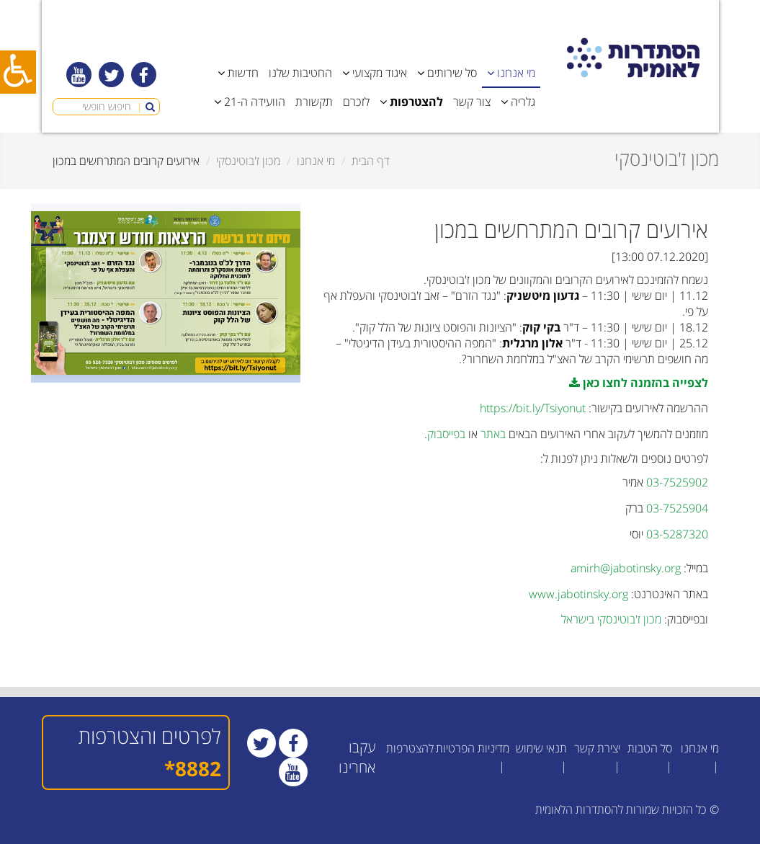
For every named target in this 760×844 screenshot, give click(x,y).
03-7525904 (677, 508)
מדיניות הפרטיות (472, 748)
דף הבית (371, 161)
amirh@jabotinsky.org (626, 568)
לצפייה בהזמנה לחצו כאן (638, 383)
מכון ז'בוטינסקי (248, 161)
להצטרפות (410, 748)
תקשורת (314, 102)
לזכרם (356, 102)
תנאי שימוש (541, 748)
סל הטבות (649, 748)
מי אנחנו (316, 161)
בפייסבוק (446, 434)
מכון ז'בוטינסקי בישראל (611, 619)
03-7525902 (677, 482)
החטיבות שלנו (300, 73)
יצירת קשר (597, 748)
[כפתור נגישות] (18, 72)
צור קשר (472, 102)
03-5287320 (677, 534)
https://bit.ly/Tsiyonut (533, 408)
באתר (493, 434)
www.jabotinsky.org (578, 594)
